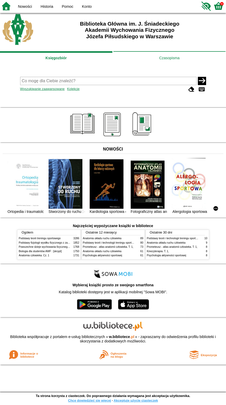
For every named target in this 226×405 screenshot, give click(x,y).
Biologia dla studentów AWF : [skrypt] (40, 251)
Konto (87, 6)
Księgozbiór (56, 58)
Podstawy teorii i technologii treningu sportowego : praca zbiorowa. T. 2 (124, 242)
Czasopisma (169, 58)
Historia (47, 6)
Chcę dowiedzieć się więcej (89, 400)
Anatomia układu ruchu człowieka (102, 238)
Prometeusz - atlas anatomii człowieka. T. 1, (108, 246)
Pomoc (67, 6)
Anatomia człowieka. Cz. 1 (34, 255)
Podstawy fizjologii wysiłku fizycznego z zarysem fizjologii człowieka (58, 242)
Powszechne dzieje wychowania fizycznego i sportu (48, 246)
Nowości (25, 6)
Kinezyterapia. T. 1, (158, 251)
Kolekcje (73, 89)
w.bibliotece (121, 337)
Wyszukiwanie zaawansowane (42, 89)
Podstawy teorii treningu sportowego (40, 238)
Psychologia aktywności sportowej (102, 255)
